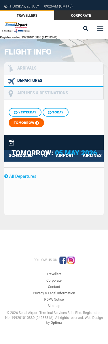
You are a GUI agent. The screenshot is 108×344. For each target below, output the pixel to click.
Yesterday (25, 112)
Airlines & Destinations (42, 93)
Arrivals (27, 68)
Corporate (81, 16)
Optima (56, 323)
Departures (29, 80)
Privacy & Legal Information (54, 293)
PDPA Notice (54, 300)
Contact (54, 287)
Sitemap (54, 306)
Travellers (27, 16)
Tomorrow (26, 123)
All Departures (20, 176)
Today (55, 112)
